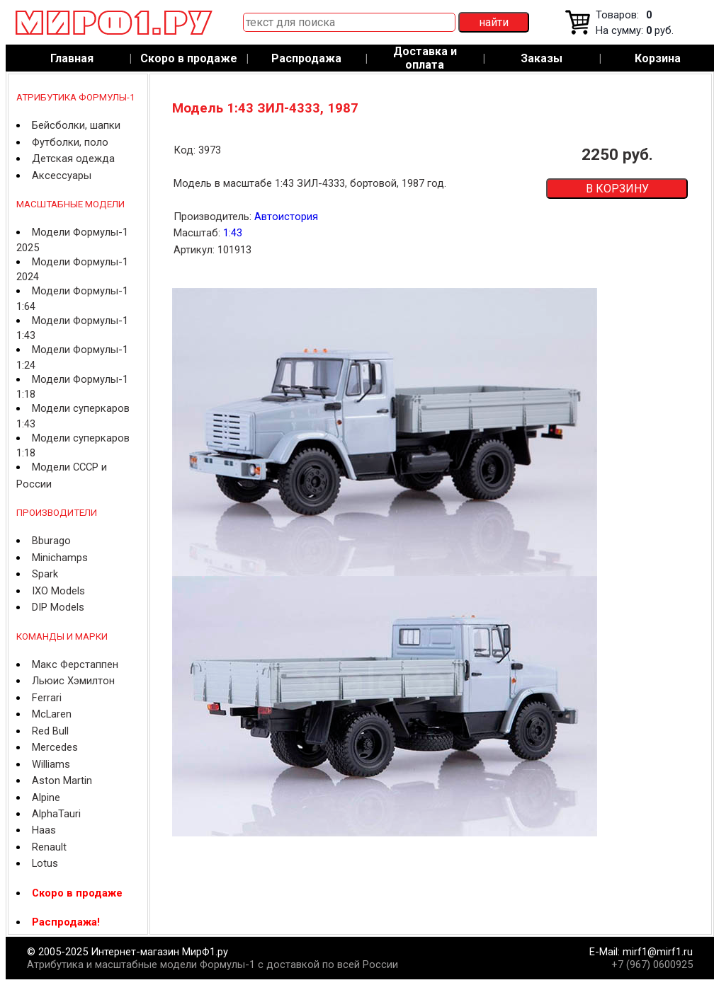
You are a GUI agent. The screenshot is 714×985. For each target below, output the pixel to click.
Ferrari (47, 697)
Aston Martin (62, 780)
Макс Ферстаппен (75, 664)
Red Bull (50, 731)
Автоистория (286, 216)
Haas (44, 830)
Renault (49, 847)
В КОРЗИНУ (617, 188)
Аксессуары (61, 175)
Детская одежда (73, 158)
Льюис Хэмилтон (73, 680)
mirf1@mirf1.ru (658, 951)
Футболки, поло (70, 142)
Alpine (46, 797)
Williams (51, 764)
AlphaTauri (56, 813)
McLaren (52, 714)
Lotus (45, 863)
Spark (45, 574)
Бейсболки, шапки (76, 125)
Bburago (51, 540)
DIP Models (58, 607)
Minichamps (60, 557)
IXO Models (58, 590)
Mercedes (55, 747)
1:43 (232, 232)
